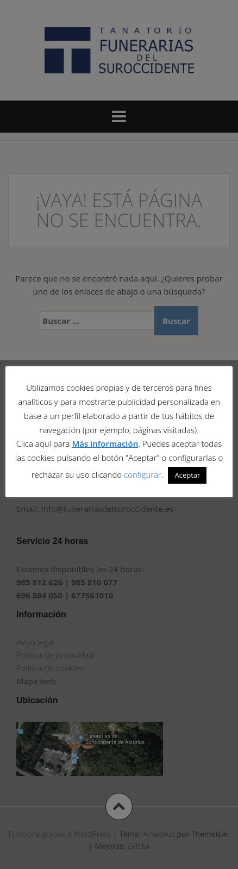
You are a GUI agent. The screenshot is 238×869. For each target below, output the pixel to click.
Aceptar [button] (187, 475)
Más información (105, 443)
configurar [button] (142, 474)
